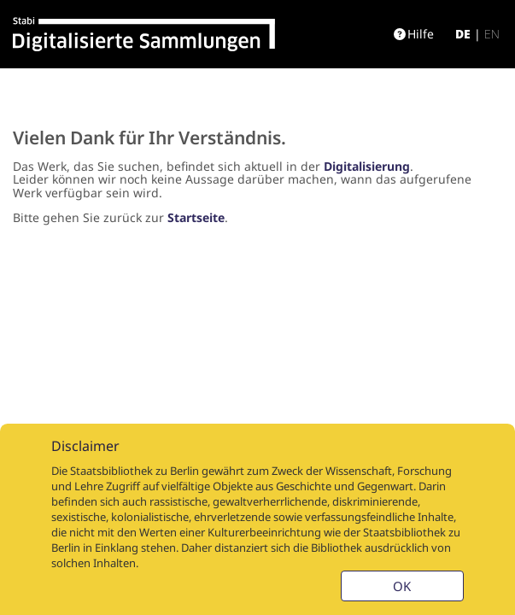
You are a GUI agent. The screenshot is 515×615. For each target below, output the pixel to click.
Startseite (196, 217)
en (492, 34)
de (463, 34)
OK (402, 585)
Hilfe (414, 34)
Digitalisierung (367, 166)
